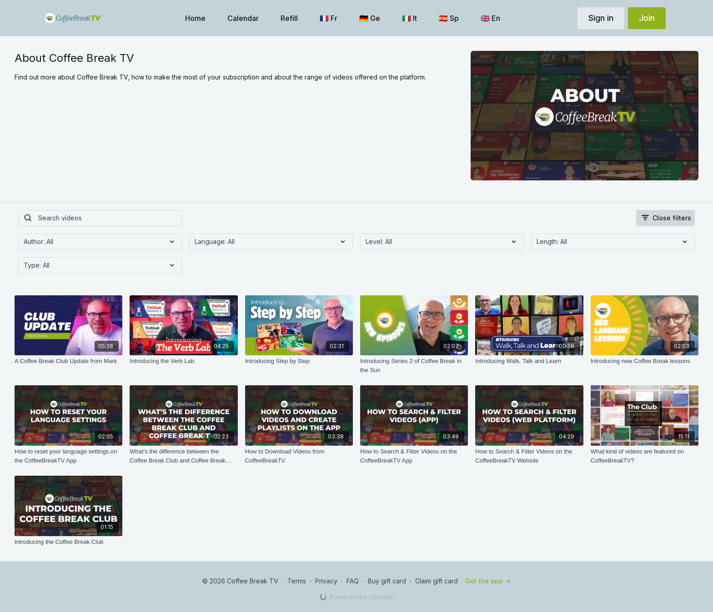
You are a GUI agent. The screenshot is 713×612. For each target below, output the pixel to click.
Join (647, 18)
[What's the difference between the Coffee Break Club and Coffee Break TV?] (183, 456)
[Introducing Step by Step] (299, 361)
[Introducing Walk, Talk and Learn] (529, 361)
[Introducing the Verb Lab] (183, 361)
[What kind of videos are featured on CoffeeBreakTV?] (644, 456)
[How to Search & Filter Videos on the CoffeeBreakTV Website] (529, 456)
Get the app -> (488, 581)
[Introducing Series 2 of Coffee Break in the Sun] (414, 365)
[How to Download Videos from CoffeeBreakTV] (299, 456)
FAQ (352, 581)
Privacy (326, 581)
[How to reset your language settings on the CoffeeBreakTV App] (68, 456)
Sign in (600, 18)
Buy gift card (387, 581)
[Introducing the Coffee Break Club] (68, 542)
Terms (296, 581)
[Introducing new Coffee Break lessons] (644, 361)
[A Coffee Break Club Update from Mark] (68, 361)
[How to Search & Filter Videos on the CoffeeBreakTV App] (414, 456)
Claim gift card (436, 581)
